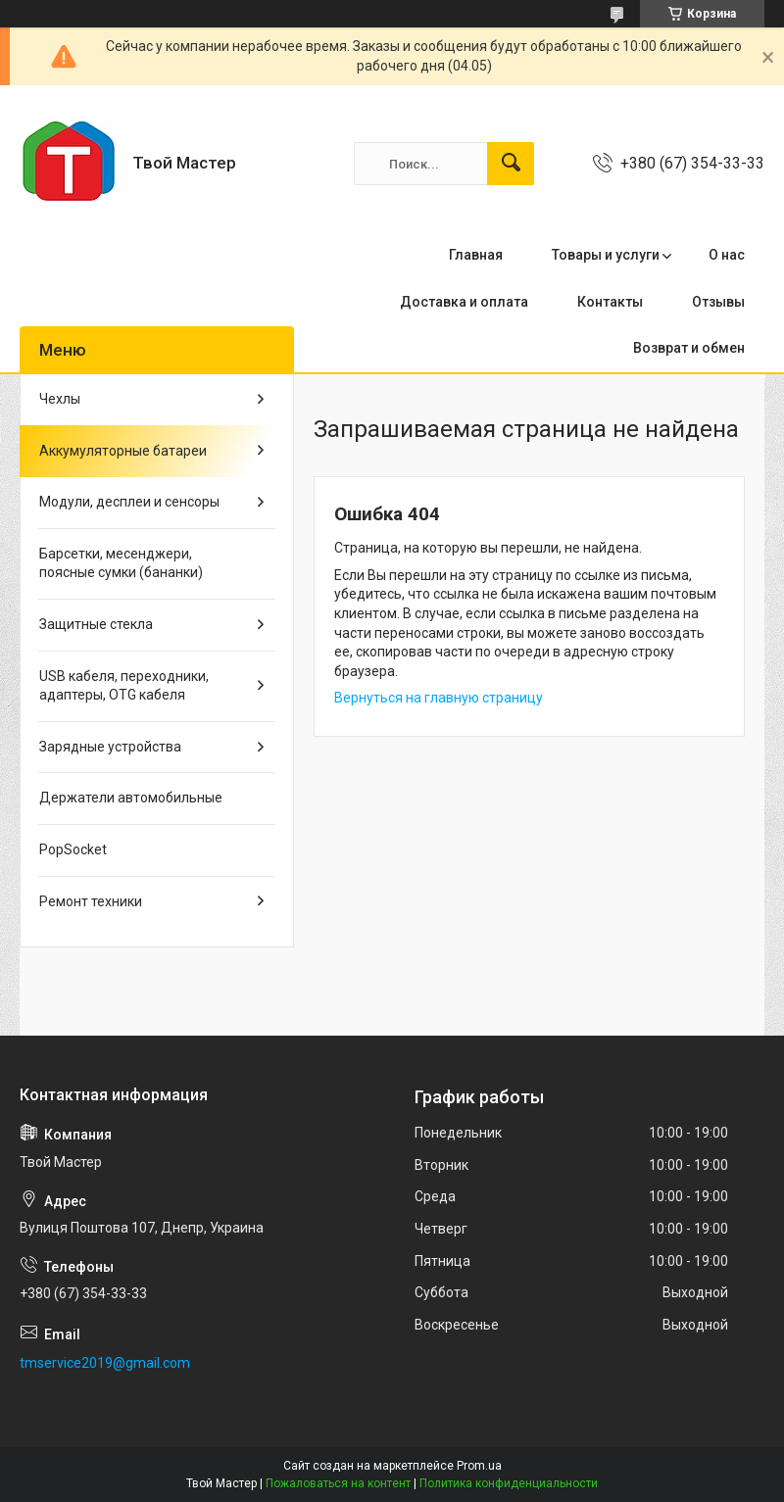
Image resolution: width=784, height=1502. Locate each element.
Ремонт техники (90, 901)
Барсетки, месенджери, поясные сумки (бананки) (121, 563)
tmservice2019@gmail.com (105, 1363)
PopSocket (73, 849)
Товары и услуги (606, 255)
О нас (727, 255)
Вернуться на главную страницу (438, 697)
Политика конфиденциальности (508, 1483)
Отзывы (718, 302)
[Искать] (510, 163)
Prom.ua (479, 1466)
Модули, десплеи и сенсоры (129, 501)
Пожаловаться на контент (338, 1483)
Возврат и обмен (689, 348)
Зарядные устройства (110, 746)
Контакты (610, 302)
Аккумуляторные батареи (123, 451)
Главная (476, 255)
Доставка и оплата (464, 302)
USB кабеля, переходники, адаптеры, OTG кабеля (124, 685)
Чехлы (59, 399)
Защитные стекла (96, 624)
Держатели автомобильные (130, 797)
